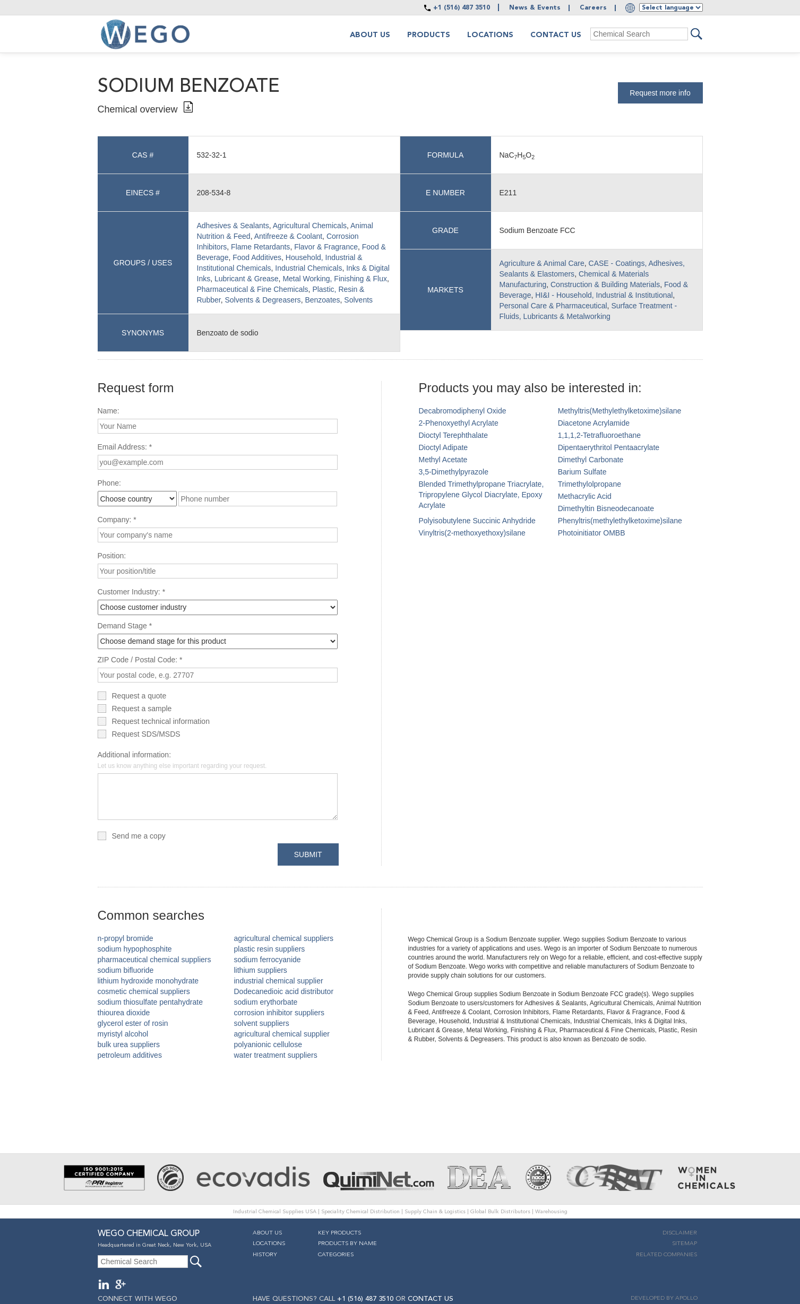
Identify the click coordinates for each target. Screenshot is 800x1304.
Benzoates (322, 300)
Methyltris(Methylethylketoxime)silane (620, 411)
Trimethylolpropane (589, 484)
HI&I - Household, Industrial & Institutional (604, 295)
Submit (308, 854)
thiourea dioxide (124, 1012)
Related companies (666, 1255)
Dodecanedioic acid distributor (284, 991)
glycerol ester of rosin (133, 1023)
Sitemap (684, 1244)
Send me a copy (139, 836)
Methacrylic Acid (585, 496)
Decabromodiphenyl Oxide (462, 411)
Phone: (109, 483)
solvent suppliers (261, 1023)
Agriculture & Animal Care (542, 263)
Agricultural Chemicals (310, 225)
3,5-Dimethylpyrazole (454, 472)
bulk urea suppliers (129, 1044)
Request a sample (142, 708)
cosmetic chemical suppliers (144, 991)
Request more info (660, 93)
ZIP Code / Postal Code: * (140, 659)
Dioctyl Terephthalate (453, 435)
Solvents (358, 300)
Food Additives (257, 257)
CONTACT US (430, 1299)
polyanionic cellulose (268, 1044)
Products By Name (347, 1244)
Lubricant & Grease (246, 278)
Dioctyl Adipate (443, 447)
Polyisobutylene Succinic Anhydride (477, 520)
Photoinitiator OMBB (591, 533)
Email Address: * (125, 447)
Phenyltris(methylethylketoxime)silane (620, 520)
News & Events (535, 8)
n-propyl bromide (125, 938)
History (265, 1255)
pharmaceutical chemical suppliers (154, 959)
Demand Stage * (125, 625)
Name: (108, 411)
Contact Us (555, 35)
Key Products (339, 1233)
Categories (336, 1255)
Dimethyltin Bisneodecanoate (606, 508)
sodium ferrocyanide (267, 959)
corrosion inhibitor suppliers (279, 1012)
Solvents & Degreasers (262, 300)
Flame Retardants (260, 247)
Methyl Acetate (443, 459)
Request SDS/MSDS (146, 734)
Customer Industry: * (132, 592)
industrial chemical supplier (278, 981)
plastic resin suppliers (269, 949)
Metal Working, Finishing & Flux (334, 278)
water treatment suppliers (275, 1055)
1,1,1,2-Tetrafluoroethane (599, 435)
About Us (267, 1233)
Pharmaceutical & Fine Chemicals (252, 289)
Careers (593, 8)
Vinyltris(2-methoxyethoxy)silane (472, 533)
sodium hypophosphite (135, 949)
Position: (112, 555)
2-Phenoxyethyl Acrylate (458, 423)
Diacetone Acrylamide (594, 423)
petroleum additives (130, 1055)
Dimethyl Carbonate (591, 459)
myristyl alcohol (123, 1034)
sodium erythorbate (266, 1002)
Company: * (117, 519)
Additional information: (182, 760)
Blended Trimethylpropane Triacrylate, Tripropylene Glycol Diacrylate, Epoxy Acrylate (481, 494)
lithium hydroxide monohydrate (148, 981)
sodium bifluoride (126, 970)
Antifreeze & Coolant (288, 236)
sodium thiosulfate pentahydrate (150, 1002)
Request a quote (139, 696)
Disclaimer (680, 1233)
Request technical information (161, 721)
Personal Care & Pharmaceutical (553, 305)
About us (370, 35)
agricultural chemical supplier (282, 1034)
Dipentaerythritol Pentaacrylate (608, 447)
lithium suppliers (260, 970)
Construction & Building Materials (605, 284)
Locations (490, 35)
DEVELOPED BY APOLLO (664, 1298)
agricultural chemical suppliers (284, 938)
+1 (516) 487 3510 (461, 8)
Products (428, 35)
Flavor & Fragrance (326, 247)
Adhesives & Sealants (233, 225)
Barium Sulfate (582, 472)
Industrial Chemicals (308, 268)
